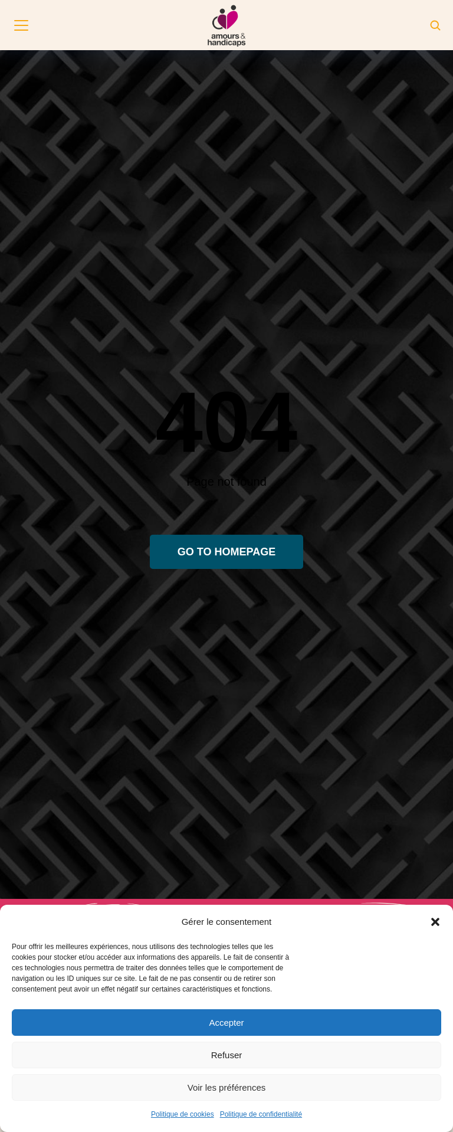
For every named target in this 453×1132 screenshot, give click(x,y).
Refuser (226, 1055)
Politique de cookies (182, 1114)
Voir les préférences (227, 1087)
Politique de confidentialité (261, 1114)
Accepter (226, 1023)
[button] (435, 922)
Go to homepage (226, 552)
